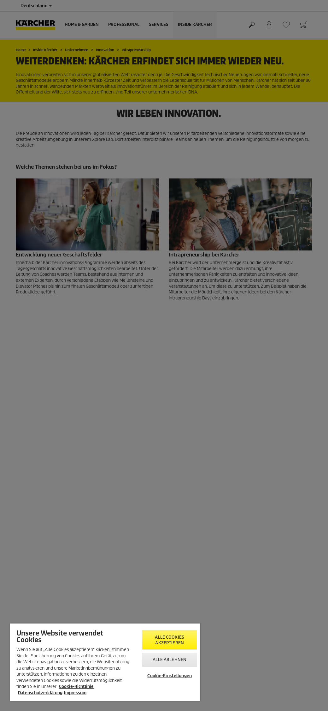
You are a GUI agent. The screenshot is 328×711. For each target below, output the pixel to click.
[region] (105, 662)
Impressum (75, 693)
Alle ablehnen (169, 659)
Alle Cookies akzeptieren (169, 640)
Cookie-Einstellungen (169, 675)
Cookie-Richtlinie (76, 686)
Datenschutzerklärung (40, 693)
